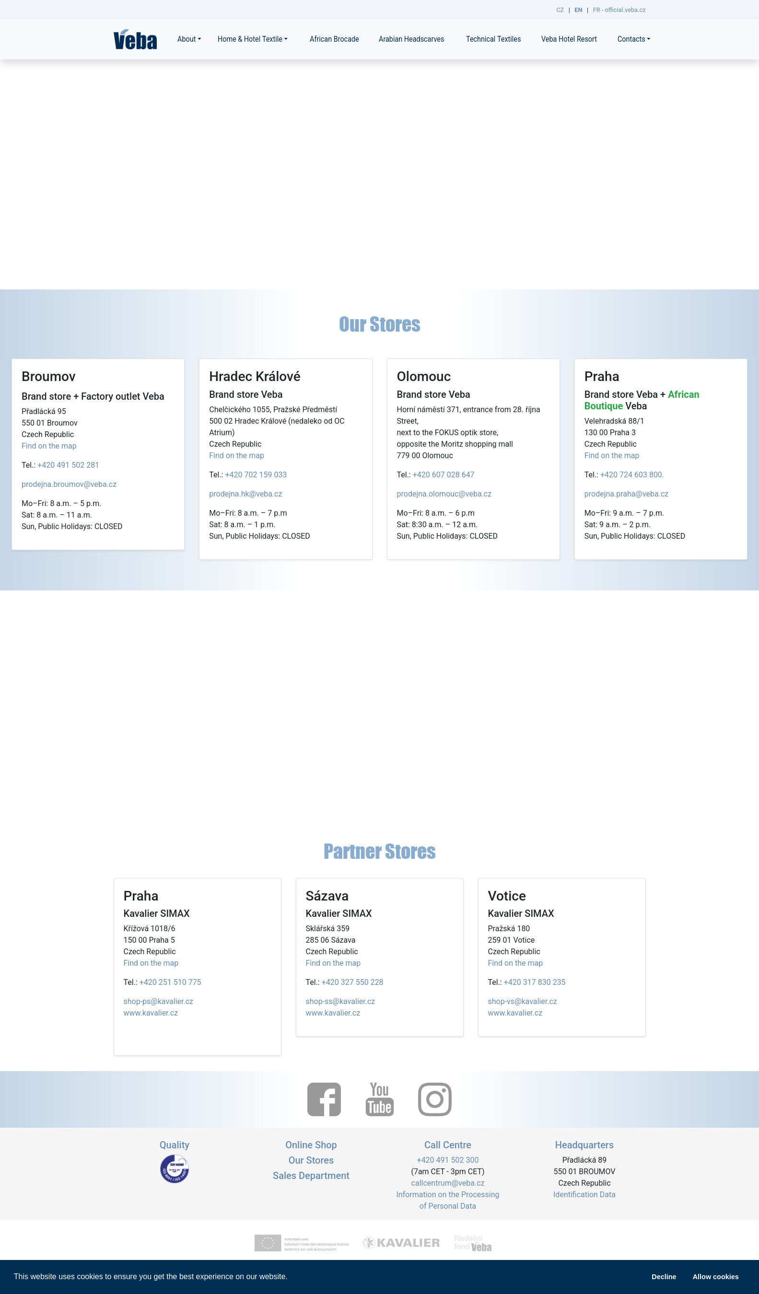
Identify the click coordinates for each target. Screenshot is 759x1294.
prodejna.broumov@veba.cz (69, 484)
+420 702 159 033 (256, 474)
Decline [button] (664, 1277)
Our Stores (311, 1160)
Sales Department (311, 1175)
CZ (560, 9)
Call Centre (447, 1145)
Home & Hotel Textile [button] (250, 39)
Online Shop (311, 1145)
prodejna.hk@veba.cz (245, 493)
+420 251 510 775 (170, 982)
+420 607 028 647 (444, 474)
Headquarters (584, 1145)
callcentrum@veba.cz (448, 1183)
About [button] (186, 39)
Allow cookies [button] (716, 1277)
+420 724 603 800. (632, 474)
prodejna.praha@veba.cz (626, 493)
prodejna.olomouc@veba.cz (444, 493)
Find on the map (49, 446)
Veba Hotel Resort (569, 39)
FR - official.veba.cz (619, 9)
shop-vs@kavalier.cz (522, 1001)
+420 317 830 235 (535, 982)
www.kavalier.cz (151, 1012)
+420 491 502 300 (448, 1160)
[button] (291, 1277)
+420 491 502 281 (68, 465)
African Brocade (334, 39)
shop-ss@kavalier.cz (340, 1001)
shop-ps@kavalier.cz (159, 1001)
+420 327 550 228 (353, 982)
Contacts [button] (631, 39)
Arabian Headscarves (411, 39)
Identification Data (584, 1194)
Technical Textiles (493, 39)
